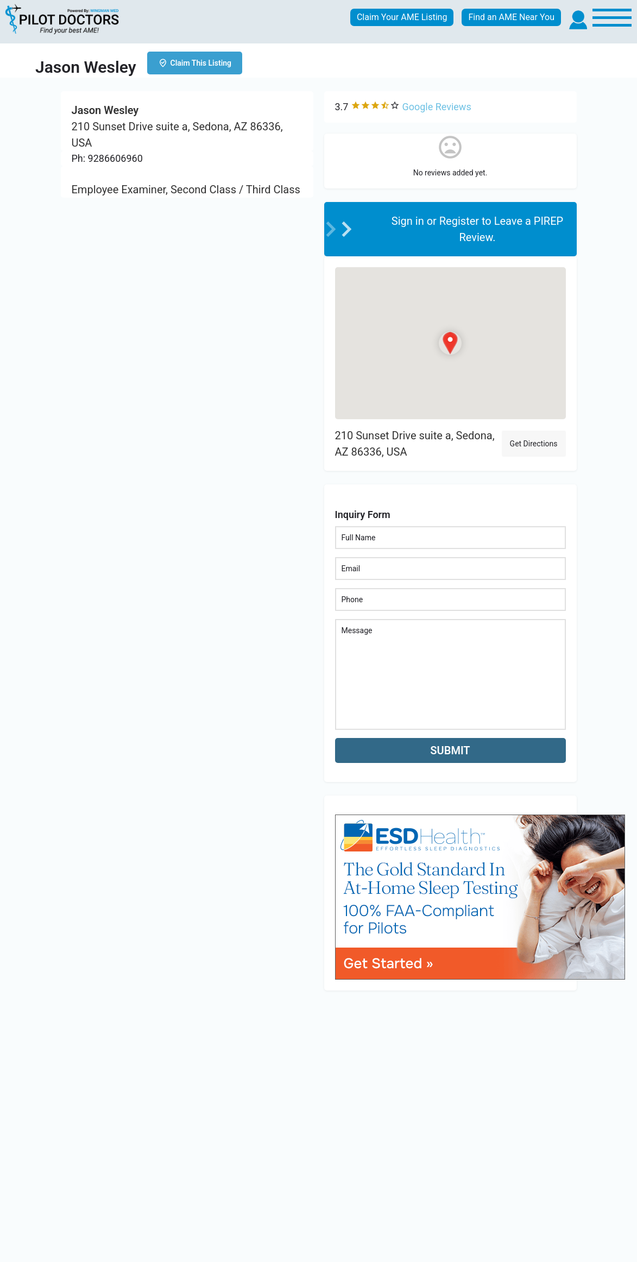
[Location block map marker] (450, 343)
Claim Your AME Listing (402, 17)
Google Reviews (436, 106)
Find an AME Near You (511, 17)
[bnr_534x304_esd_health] (480, 896)
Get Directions (534, 443)
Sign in (409, 221)
